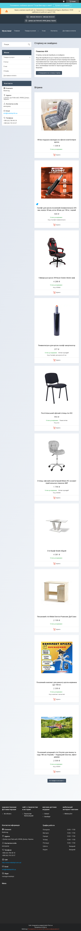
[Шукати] (29, 44)
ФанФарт (47, 816)
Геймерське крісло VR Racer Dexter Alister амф (57, 278)
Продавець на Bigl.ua (40, 927)
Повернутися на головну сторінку (49, 73)
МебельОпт (68, 814)
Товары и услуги (30, 31)
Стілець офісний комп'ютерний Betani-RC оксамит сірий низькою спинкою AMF (56, 482)
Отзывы (6, 71)
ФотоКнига (7, 814)
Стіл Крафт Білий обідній (56, 551)
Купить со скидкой (62, 5)
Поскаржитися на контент (35, 929)
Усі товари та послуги (56, 780)
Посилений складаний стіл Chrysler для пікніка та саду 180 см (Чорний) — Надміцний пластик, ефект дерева (57, 754)
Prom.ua (50, 925)
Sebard (46, 814)
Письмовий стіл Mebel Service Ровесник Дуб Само (56, 617)
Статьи (6, 62)
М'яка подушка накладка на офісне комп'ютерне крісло (57, 141)
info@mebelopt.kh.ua (10, 113)
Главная (17, 31)
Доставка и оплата (69, 31)
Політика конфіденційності (51, 929)
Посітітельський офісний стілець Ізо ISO (56, 413)
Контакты (54, 31)
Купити (58, 155)
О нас (44, 31)
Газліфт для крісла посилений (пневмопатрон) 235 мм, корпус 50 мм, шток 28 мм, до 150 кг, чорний (56, 209)
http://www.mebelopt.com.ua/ (11, 862)
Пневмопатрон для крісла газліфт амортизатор (56, 345)
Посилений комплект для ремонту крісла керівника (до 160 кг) (57, 683)
